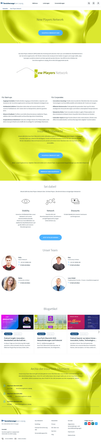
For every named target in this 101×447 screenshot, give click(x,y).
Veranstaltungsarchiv (41, 433)
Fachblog (37, 424)
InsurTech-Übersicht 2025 (50, 33)
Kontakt (70, 421)
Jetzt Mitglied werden (50, 238)
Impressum (71, 432)
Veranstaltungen (60, 3)
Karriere (53, 431)
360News (35, 3)
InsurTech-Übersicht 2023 (14, 386)
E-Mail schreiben (24, 265)
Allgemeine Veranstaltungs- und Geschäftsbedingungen (74, 426)
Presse (53, 424)
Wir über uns (55, 428)
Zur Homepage (12, 3)
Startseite (5, 8)
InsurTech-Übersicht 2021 (14, 402)
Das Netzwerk (39, 421)
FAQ (52, 435)
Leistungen (46, 3)
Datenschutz (71, 435)
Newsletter (54, 421)
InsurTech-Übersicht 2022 (14, 394)
